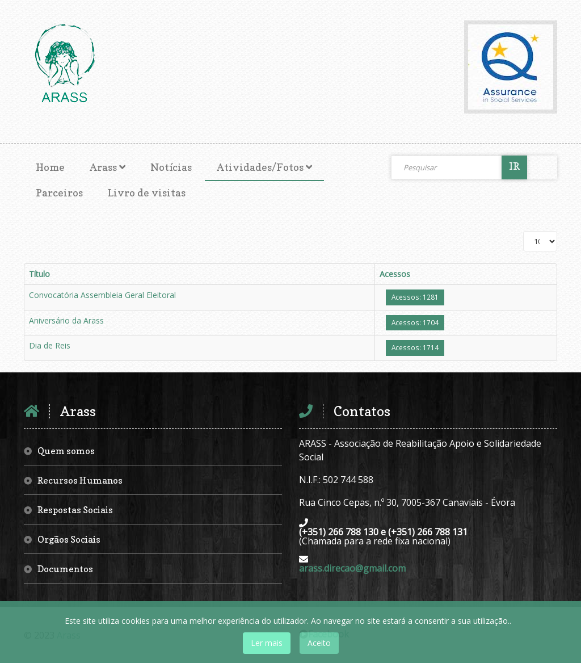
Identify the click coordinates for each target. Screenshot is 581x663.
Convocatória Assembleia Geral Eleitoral (102, 294)
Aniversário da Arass (66, 320)
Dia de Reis (49, 345)
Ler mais (267, 642)
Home (50, 167)
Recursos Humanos (80, 480)
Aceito (319, 642)
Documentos (65, 568)
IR (514, 166)
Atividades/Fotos (260, 167)
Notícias (171, 167)
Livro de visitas (147, 193)
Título (39, 273)
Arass (103, 167)
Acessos (395, 273)
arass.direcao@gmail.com (352, 568)
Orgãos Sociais (68, 539)
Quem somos (66, 450)
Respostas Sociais (75, 509)
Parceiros (59, 193)
